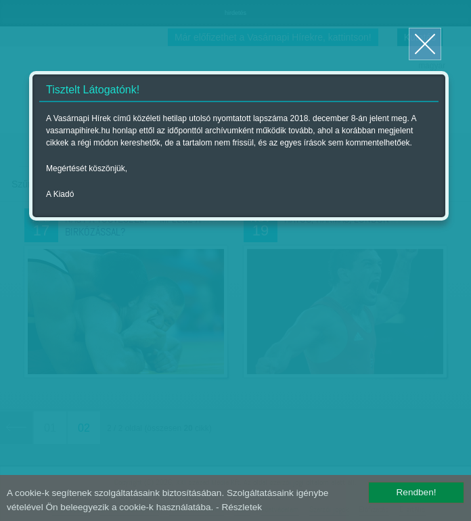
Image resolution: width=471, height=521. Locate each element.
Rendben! (416, 492)
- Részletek (239, 507)
